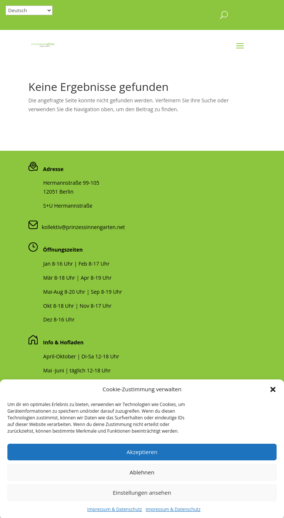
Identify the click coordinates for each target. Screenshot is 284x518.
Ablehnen (142, 480)
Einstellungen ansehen (142, 500)
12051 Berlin (58, 191)
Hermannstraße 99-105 (71, 182)
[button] (273, 397)
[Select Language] (29, 10)
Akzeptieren (141, 459)
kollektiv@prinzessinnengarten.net (81, 227)
